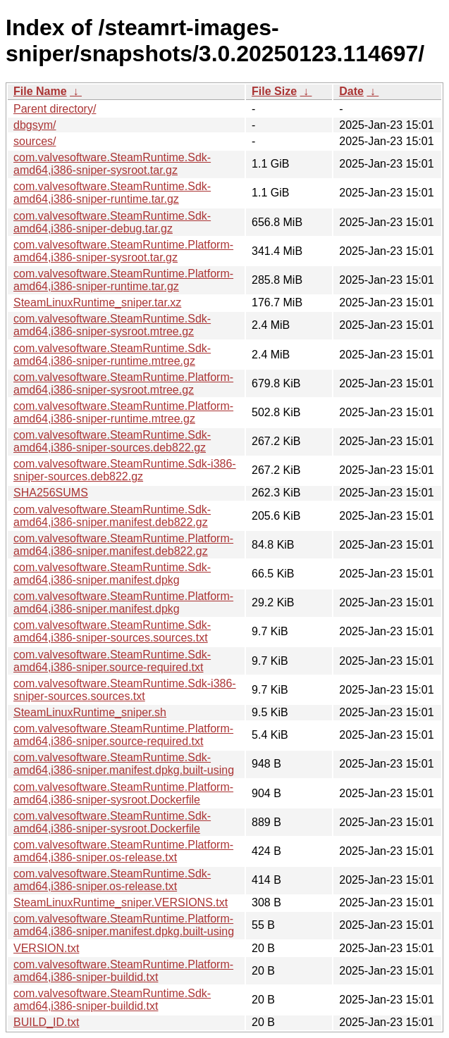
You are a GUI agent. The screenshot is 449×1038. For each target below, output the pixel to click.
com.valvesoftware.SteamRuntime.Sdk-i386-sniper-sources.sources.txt (124, 689)
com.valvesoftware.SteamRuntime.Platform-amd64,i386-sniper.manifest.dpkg (123, 602)
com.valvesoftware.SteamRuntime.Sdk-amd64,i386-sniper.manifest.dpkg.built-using (123, 763)
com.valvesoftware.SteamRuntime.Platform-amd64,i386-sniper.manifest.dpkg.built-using (123, 925)
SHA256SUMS (50, 493)
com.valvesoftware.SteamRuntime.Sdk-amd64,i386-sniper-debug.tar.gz (112, 222)
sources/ (34, 141)
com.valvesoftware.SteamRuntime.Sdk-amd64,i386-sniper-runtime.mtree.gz (112, 354)
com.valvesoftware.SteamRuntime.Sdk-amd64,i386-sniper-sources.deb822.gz (112, 441)
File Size (274, 91)
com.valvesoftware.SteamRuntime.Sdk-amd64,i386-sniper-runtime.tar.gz (112, 192)
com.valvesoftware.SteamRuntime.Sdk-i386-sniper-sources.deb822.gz (124, 470)
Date (351, 91)
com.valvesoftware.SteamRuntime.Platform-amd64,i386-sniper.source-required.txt (123, 735)
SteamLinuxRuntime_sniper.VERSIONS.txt (120, 902)
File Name (40, 91)
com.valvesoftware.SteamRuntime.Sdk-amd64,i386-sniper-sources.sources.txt (112, 631)
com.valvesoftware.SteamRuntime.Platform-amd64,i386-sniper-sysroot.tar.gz (123, 251)
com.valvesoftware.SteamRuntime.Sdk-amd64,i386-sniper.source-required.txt (112, 661)
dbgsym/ (34, 125)
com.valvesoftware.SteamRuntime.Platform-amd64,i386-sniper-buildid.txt (123, 970)
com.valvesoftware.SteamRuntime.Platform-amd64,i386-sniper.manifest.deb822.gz (123, 544)
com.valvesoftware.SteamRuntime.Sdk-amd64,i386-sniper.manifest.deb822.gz (112, 516)
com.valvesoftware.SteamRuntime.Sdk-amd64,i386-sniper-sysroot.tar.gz (112, 163)
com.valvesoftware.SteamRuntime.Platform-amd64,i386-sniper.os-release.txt (123, 851)
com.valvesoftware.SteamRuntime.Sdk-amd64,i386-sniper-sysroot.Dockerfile (112, 822)
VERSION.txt (46, 948)
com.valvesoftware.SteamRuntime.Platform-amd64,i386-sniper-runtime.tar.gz (123, 280)
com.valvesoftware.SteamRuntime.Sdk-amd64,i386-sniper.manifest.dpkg (112, 573)
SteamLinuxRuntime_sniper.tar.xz (97, 302)
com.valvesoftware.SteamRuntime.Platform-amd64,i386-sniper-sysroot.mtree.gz (123, 383)
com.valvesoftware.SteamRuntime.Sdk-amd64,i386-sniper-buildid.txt (112, 999)
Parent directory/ (54, 109)
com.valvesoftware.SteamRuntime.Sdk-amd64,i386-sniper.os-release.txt (112, 880)
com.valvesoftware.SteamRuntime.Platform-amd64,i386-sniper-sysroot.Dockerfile (123, 793)
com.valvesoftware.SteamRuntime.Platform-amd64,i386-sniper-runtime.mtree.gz (123, 412)
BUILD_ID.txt (46, 1022)
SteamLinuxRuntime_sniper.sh (89, 712)
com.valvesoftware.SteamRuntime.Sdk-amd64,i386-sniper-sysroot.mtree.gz (112, 325)
